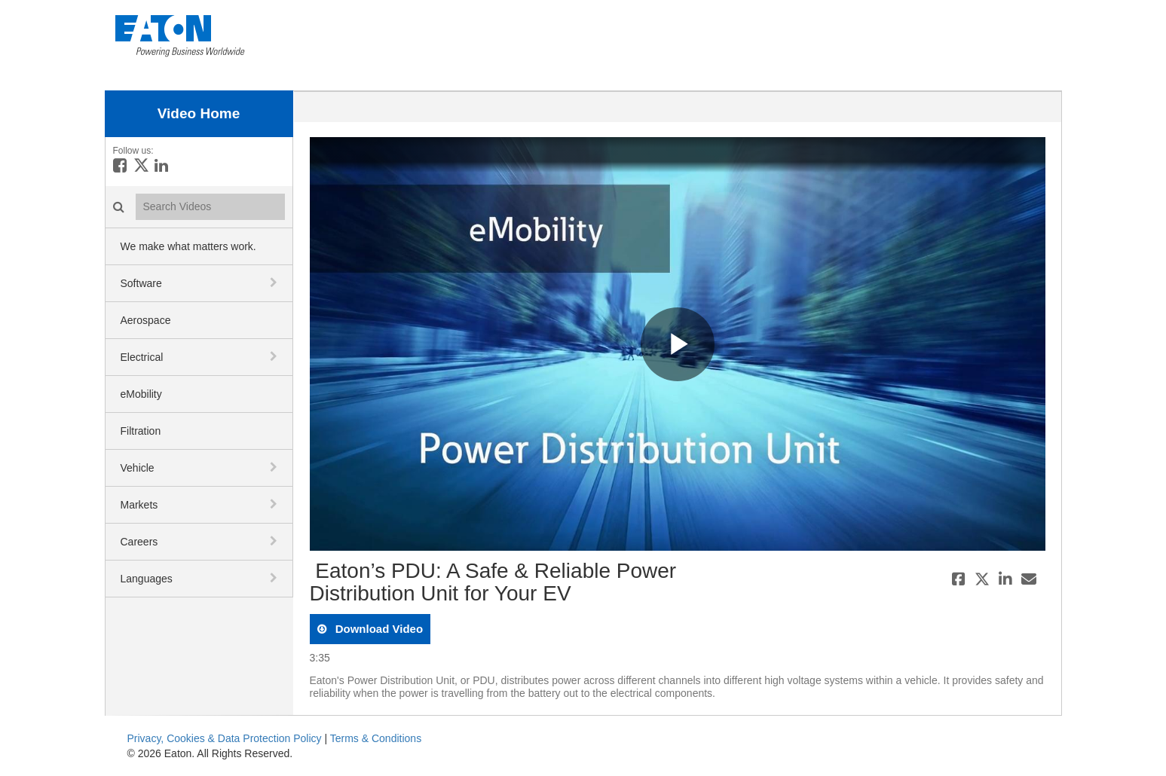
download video (378, 628)
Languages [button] (147, 579)
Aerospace (146, 320)
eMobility (141, 394)
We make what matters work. (188, 246)
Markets (139, 505)
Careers (139, 542)
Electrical (142, 357)
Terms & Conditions (375, 738)
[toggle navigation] (275, 282)
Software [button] (141, 283)
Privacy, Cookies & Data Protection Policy (224, 738)
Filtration (141, 431)
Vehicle (138, 468)
